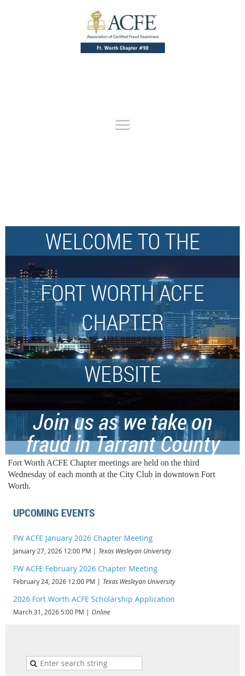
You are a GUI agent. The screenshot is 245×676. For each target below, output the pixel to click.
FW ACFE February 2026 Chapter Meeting (85, 568)
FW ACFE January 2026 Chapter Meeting (83, 538)
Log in (229, 79)
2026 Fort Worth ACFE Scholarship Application (94, 599)
